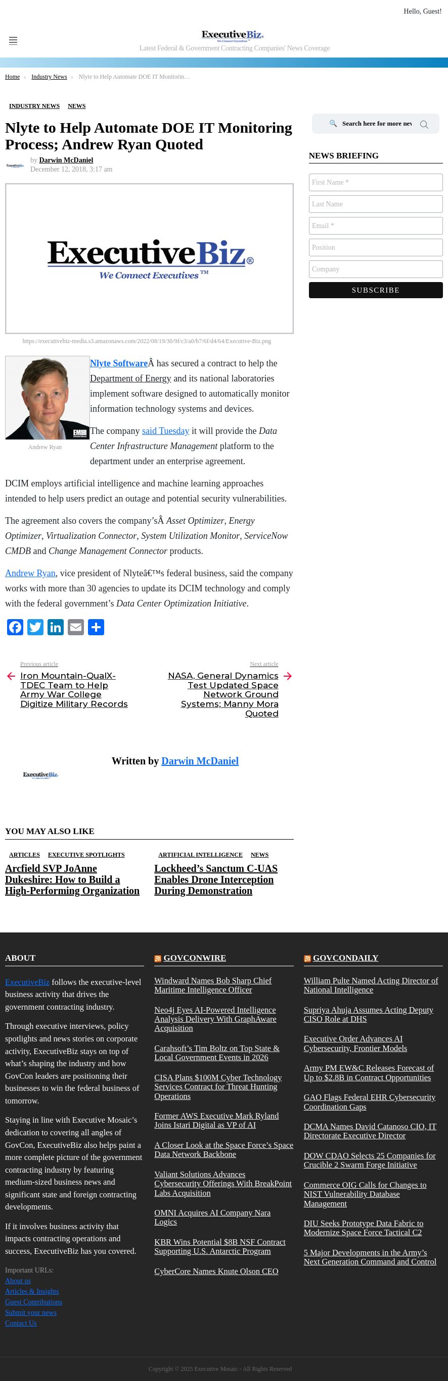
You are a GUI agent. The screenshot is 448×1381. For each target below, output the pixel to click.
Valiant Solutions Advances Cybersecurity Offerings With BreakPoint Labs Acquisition (223, 1184)
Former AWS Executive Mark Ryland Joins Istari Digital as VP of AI (216, 1121)
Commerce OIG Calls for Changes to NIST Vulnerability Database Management (365, 1194)
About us (18, 1281)
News (259, 854)
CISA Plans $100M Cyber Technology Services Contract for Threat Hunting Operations (218, 1087)
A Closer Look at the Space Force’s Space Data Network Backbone (223, 1150)
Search (424, 126)
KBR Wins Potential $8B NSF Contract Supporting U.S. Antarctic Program (219, 1247)
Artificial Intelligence (200, 854)
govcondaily (346, 958)
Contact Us (21, 1323)
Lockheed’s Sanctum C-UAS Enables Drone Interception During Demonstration (216, 879)
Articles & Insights (32, 1291)
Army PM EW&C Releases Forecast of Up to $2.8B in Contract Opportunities (369, 1073)
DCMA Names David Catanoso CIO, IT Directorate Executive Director (370, 1131)
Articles (24, 854)
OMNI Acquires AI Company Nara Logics (212, 1217)
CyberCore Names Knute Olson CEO (216, 1271)
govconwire (195, 958)
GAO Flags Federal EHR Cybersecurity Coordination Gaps (370, 1102)
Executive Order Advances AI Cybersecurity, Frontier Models (356, 1043)
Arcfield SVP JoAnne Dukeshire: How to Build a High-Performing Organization (72, 879)
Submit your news (31, 1312)
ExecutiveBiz (27, 982)
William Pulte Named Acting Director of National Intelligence (371, 985)
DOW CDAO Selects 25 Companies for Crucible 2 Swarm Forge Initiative (370, 1160)
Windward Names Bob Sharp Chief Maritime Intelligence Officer (213, 985)
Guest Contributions (33, 1302)
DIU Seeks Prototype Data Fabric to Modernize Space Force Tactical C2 (364, 1228)
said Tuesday (166, 431)
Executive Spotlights (86, 854)
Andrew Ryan (30, 573)
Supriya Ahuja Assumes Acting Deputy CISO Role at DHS (368, 1015)
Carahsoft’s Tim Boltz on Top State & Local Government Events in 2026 (217, 1053)
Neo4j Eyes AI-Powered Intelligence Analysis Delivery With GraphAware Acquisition (215, 1019)
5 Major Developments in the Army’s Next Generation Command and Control (370, 1257)
